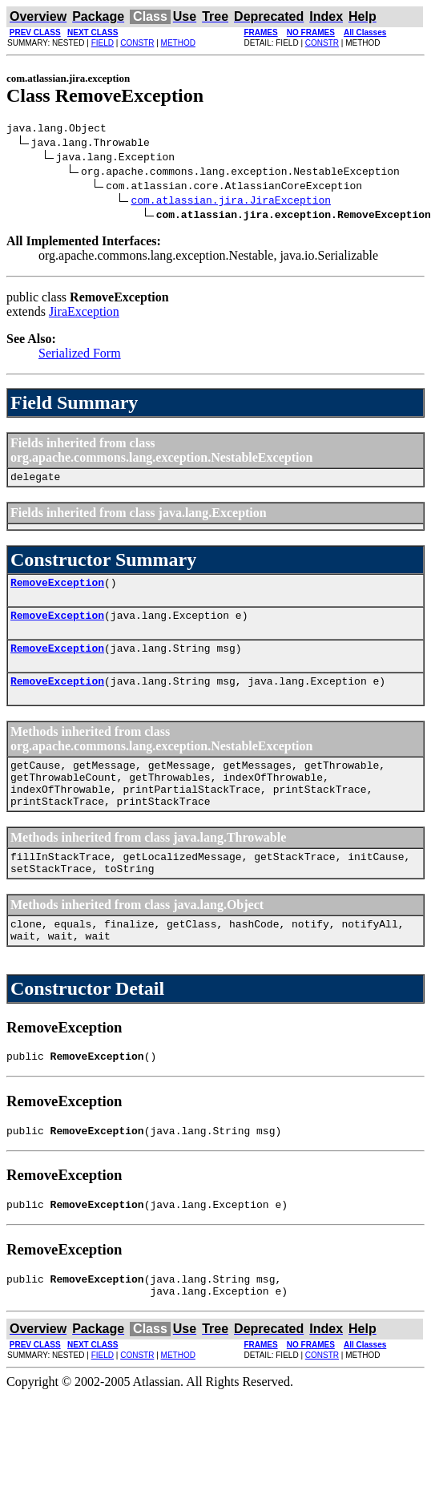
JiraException (84, 314)
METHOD (178, 42)
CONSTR (137, 42)
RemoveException (57, 589)
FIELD (102, 42)
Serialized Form (79, 355)
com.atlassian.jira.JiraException (231, 202)
